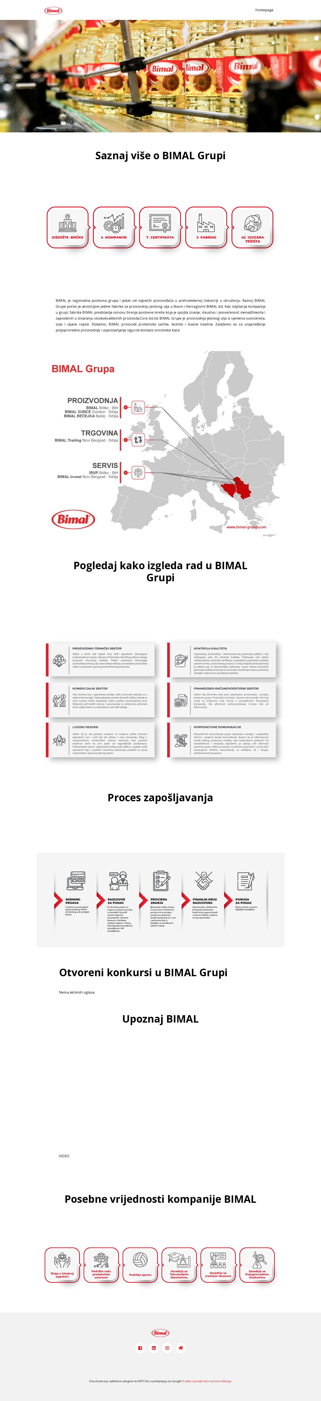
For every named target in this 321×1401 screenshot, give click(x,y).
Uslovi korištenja (220, 1381)
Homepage (264, 10)
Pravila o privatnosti (195, 1381)
